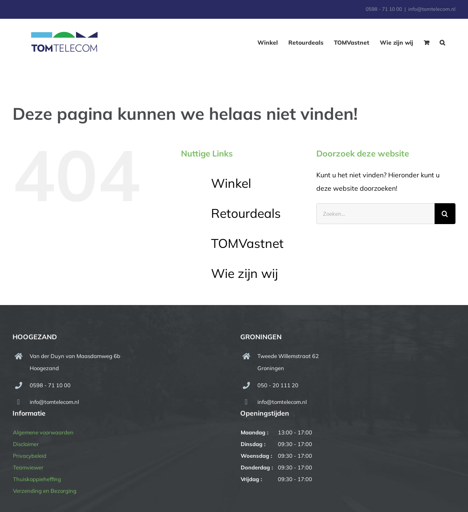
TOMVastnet (247, 243)
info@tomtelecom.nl (431, 9)
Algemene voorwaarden (43, 432)
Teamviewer (28, 467)
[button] (442, 42)
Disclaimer (26, 444)
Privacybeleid (29, 455)
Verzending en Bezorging (44, 490)
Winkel (231, 183)
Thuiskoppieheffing (37, 479)
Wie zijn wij (244, 273)
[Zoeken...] (375, 213)
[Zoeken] (445, 213)
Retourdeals (246, 213)
